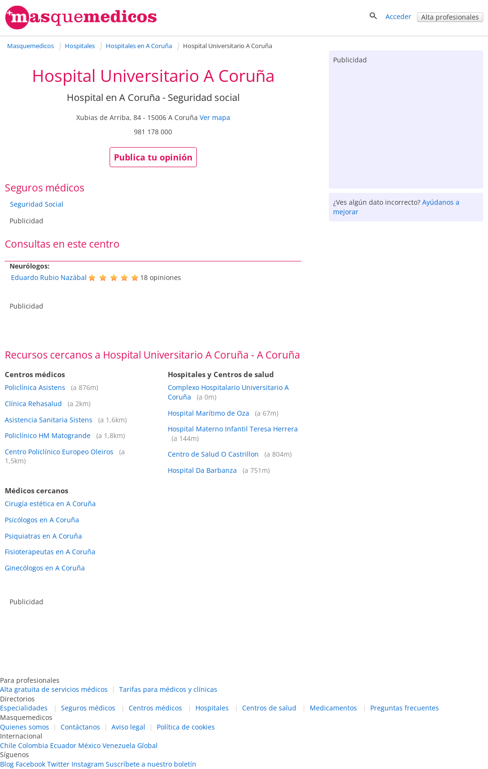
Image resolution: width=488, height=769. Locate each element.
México (89, 745)
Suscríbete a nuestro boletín (151, 764)
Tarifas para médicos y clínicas (168, 689)
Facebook (30, 764)
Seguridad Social (36, 204)
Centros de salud (269, 707)
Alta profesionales (450, 16)
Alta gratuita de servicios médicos (54, 689)
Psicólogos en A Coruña (42, 519)
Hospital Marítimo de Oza (208, 413)
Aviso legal (128, 726)
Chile (8, 745)
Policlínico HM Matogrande (48, 435)
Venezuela (118, 745)
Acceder (398, 16)
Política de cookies (186, 726)
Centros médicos (155, 707)
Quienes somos (24, 726)
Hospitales (212, 707)
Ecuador (63, 745)
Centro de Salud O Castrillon (213, 454)
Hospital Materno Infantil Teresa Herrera (233, 428)
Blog (7, 764)
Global (147, 745)
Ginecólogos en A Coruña (45, 567)
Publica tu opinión (153, 157)
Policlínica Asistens (35, 387)
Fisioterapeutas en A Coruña (50, 551)
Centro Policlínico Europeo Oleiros (59, 451)
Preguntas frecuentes (404, 707)
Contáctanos (80, 726)
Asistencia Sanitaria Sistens (48, 419)
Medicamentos (333, 707)
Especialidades (24, 707)
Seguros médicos (88, 707)
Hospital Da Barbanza (202, 470)
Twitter (58, 764)
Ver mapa (215, 117)
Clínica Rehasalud (33, 403)
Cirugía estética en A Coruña (50, 503)
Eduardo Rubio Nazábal (49, 277)
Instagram (87, 764)
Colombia (33, 745)
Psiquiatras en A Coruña (43, 535)
